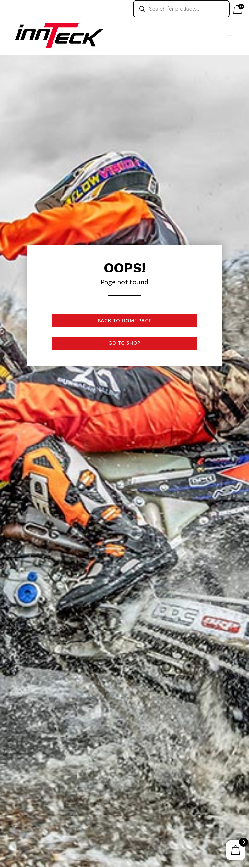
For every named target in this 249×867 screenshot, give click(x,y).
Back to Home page (125, 320)
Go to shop (124, 343)
